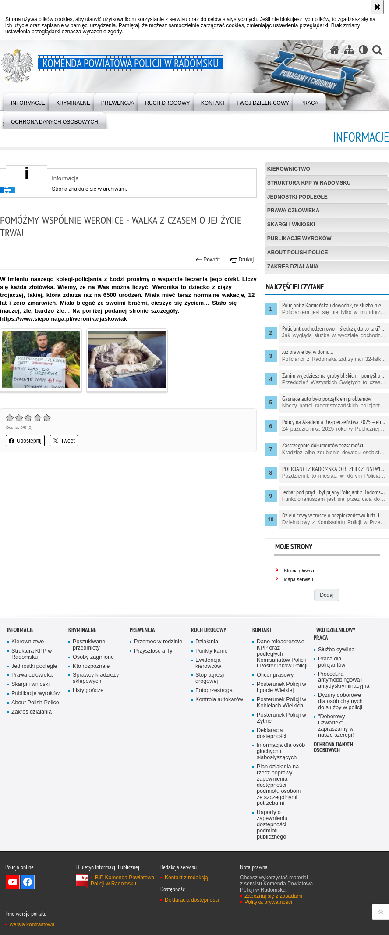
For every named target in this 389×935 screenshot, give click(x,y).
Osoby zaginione (93, 657)
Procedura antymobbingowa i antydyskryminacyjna (343, 680)
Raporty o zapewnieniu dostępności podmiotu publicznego (272, 825)
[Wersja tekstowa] (363, 49)
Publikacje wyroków (299, 239)
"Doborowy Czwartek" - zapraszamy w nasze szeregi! (336, 726)
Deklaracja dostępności (271, 733)
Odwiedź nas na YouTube (13, 882)
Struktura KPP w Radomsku (309, 183)
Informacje (20, 630)
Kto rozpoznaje (91, 666)
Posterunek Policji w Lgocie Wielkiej (281, 687)
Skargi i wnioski (291, 224)
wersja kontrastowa (32, 924)
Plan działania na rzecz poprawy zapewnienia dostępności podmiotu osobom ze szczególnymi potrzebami (279, 785)
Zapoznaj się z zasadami (273, 896)
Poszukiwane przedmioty (89, 645)
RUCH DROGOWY (208, 630)
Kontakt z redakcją (186, 877)
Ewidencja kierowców (208, 663)
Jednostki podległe (297, 197)
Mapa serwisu (298, 579)
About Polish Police (297, 253)
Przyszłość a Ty (153, 651)
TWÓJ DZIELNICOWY (334, 630)
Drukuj (242, 259)
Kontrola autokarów (219, 700)
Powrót (207, 259)
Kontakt (262, 630)
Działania (206, 642)
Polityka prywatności (268, 902)
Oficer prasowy (275, 675)
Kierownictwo (288, 169)
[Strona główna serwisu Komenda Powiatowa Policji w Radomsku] (334, 49)
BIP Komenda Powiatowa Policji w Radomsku (122, 880)
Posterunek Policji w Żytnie (281, 718)
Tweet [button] (64, 441)
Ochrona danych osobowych (333, 747)
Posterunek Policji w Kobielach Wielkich (281, 703)
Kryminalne (82, 630)
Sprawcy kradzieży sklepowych (96, 678)
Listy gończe (88, 690)
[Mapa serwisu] (349, 49)
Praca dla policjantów (331, 662)
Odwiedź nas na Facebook (28, 882)
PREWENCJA (142, 630)
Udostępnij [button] (25, 441)
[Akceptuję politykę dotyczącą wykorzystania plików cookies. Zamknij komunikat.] (377, 7)
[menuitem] (28, 101)
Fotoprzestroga (214, 690)
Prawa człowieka (293, 210)
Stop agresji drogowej (210, 678)
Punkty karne (211, 651)
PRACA (321, 638)
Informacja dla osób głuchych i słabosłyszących (281, 751)
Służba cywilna (336, 650)
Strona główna (299, 570)
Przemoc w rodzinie (158, 642)
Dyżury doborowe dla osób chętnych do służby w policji (340, 701)
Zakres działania (292, 267)
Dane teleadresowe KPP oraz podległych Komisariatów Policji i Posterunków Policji (282, 654)
